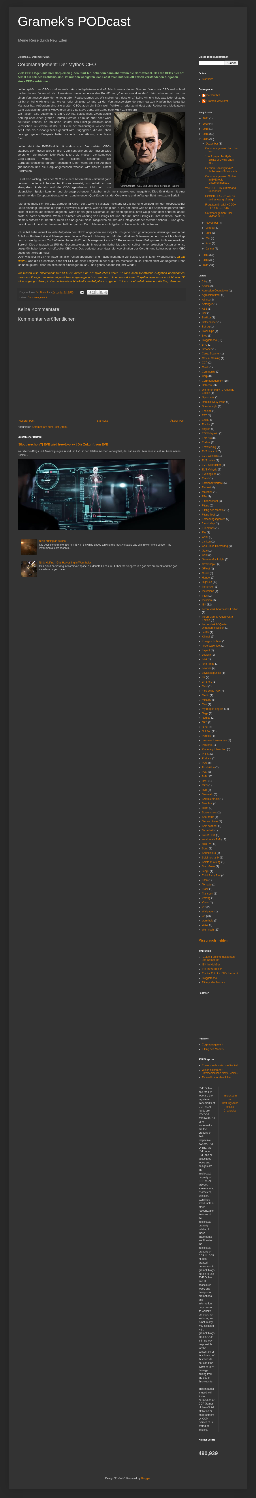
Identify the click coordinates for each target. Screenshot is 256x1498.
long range (208, 663)
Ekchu (205, 419)
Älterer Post (177, 420)
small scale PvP (211, 839)
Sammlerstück (210, 799)
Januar (210, 248)
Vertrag (206, 898)
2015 (206, 139)
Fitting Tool (208, 514)
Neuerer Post (26, 420)
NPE (204, 722)
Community (208, 371)
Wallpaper (208, 911)
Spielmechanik (210, 857)
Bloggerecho (209, 340)
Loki (204, 659)
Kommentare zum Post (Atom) (50, 426)
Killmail (206, 636)
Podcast (206, 758)
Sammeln (207, 794)
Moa (204, 704)
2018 (206, 128)
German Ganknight (213, 559)
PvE (204, 771)
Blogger (145, 1478)
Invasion (207, 600)
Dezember (212, 143)
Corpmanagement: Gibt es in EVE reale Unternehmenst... (220, 179)
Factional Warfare (212, 483)
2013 (206, 260)
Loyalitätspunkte (211, 672)
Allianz (206, 299)
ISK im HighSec (211, 964)
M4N (204, 686)
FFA (204, 496)
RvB (204, 790)
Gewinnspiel (209, 564)
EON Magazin (210, 433)
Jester (205, 632)
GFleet (206, 568)
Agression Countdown (215, 290)
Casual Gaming (211, 358)
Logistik (206, 654)
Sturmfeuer (208, 866)
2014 (206, 255)
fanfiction (207, 492)
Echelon (206, 411)
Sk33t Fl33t (208, 835)
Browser (207, 349)
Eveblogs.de (209, 474)
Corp (205, 376)
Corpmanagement (37, 297)
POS (204, 762)
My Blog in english (212, 708)
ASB (204, 308)
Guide (205, 573)
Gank (205, 537)
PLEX (205, 754)
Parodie (206, 735)
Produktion (208, 767)
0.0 (204, 281)
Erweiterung (209, 447)
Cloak (205, 367)
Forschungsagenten (213, 519)
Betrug (206, 326)
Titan (205, 880)
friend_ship (208, 523)
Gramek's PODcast (74, 21)
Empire (206, 424)
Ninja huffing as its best (52, 540)
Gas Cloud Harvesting (215, 546)
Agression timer (211, 295)
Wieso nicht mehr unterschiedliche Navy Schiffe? (220, 1071)
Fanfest (206, 487)
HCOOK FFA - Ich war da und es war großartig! (220, 198)
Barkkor (206, 317)
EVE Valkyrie (209, 469)
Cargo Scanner (211, 353)
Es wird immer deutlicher (216, 1077)
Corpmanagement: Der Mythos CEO (218, 214)
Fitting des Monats (213, 510)
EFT (204, 415)
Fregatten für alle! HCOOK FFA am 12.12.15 (220, 206)
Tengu (205, 871)
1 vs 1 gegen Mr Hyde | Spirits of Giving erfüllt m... (219, 159)
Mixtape (206, 699)
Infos (205, 595)
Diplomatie (208, 397)
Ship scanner (209, 826)
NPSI (205, 726)
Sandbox (207, 803)
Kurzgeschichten (212, 641)
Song (205, 848)
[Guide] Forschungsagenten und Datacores (218, 958)
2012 (206, 265)
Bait (204, 313)
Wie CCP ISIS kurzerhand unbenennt (220, 190)
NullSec (206, 731)
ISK (204, 604)
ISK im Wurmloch (212, 969)
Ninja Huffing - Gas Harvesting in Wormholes (65, 562)
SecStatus (208, 816)
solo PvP (207, 843)
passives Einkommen (214, 740)
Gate (205, 550)
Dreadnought (209, 406)
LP (203, 677)
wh (203, 916)
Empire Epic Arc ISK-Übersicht (220, 973)
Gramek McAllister (217, 101)
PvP (204, 776)
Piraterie (207, 744)
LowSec (206, 668)
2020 (206, 123)
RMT (205, 780)
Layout (206, 650)
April (209, 243)
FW (204, 532)
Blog (204, 335)
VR (204, 907)
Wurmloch (208, 929)
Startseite (102, 420)
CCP (204, 362)
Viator (205, 902)
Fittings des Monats (213, 982)
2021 (206, 118)
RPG (205, 785)
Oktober (211, 227)
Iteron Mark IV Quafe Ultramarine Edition (214, 626)
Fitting (205, 505)
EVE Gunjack (210, 455)
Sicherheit (208, 830)
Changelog (230, 1110)
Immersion (208, 586)
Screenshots (209, 812)
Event (205, 478)
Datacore (207, 385)
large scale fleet (211, 645)
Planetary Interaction (214, 749)
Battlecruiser (209, 322)
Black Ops (208, 331)
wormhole (207, 920)
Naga (205, 713)
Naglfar (206, 717)
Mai (208, 238)
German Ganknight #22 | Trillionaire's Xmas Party (221, 170)
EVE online (208, 460)
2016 (206, 133)
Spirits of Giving (211, 862)
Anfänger (207, 304)
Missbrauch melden (213, 940)
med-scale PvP (211, 690)
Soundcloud (209, 853)
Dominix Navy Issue (213, 402)
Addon (206, 286)
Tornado (206, 884)
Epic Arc (207, 438)
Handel (206, 577)
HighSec (207, 582)
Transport (207, 893)
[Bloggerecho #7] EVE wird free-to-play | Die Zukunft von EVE (63, 444)
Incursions (208, 591)
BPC (204, 344)
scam (205, 807)
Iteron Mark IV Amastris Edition (220, 609)
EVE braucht (209, 451)
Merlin (205, 695)
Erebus (206, 442)
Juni (208, 232)
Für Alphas (208, 528)
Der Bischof (213, 95)
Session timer (210, 821)
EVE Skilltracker (211, 464)
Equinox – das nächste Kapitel (219, 1065)
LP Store (207, 681)
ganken (206, 541)
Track (205, 889)
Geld (204, 555)
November (212, 222)
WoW (205, 925)
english (206, 428)
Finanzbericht (210, 501)
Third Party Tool (211, 875)
